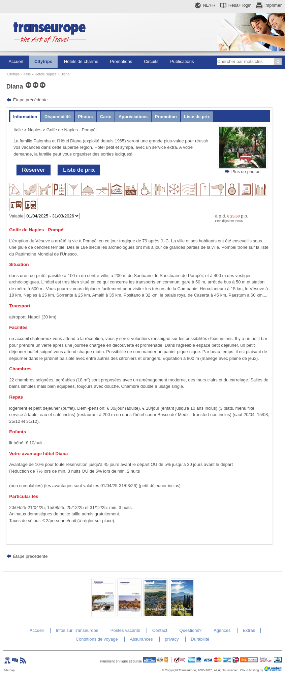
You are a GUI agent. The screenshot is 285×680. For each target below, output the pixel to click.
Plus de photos (245, 171)
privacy (172, 639)
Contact (159, 630)
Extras (249, 630)
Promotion (166, 116)
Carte (105, 116)
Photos (85, 116)
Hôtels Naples (46, 74)
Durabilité (200, 639)
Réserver (33, 170)
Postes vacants (125, 630)
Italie (27, 74)
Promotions (121, 61)
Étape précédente (30, 99)
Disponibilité (57, 116)
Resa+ (240, 5)
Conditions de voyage (97, 639)
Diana (64, 74)
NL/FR (209, 5)
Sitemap (8, 670)
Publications (182, 61)
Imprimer (273, 5)
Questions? (190, 630)
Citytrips (43, 61)
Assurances (141, 639)
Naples (34, 129)
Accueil (16, 61)
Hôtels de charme (81, 61)
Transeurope (187, 670)
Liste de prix (197, 116)
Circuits (151, 61)
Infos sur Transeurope (77, 630)
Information (25, 116)
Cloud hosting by (251, 670)
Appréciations (133, 116)
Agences (222, 630)
